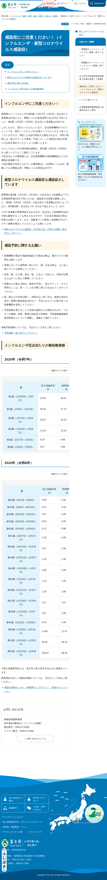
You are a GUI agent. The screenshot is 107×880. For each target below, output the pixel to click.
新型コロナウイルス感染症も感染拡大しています (29, 77)
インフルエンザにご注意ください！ (23, 72)
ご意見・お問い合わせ (39, 808)
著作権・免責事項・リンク (15, 827)
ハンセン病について (88, 100)
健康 (40, 16)
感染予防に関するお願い (18, 83)
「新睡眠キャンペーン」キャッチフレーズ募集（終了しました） (91, 66)
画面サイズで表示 (59, 370)
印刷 (66, 24)
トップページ (15, 16)
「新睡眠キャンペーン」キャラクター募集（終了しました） (91, 52)
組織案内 (13, 808)
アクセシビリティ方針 (13, 832)
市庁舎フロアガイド (39, 799)
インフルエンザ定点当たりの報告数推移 (25, 89)
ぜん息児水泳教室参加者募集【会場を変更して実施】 (91, 77)
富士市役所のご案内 (16, 799)
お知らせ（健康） (52, 16)
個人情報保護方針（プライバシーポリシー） (23, 822)
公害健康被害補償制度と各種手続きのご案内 (91, 108)
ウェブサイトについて (13, 817)
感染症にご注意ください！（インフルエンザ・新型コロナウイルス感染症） (91, 89)
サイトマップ (35, 832)
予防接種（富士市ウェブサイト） (21, 333)
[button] (48, 3)
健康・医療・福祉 (30, 16)
